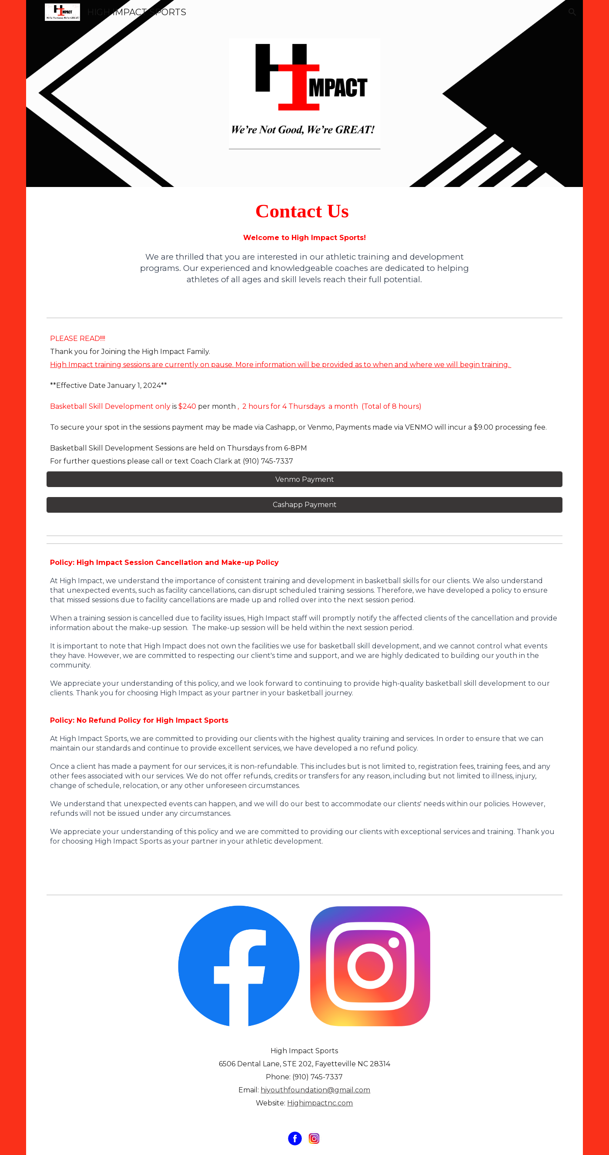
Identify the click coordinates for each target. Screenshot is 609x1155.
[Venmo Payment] (304, 479)
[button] (572, 12)
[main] (304, 211)
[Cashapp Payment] (304, 505)
